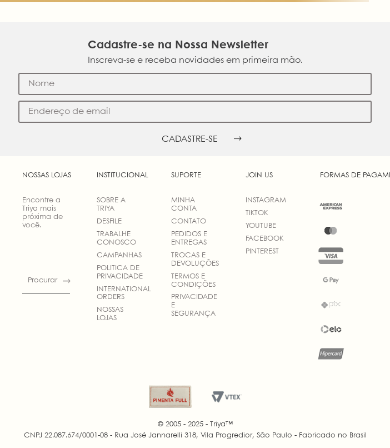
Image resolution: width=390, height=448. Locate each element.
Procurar (42, 280)
